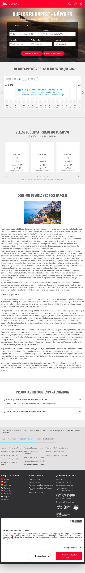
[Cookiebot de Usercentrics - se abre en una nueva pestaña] (71, 521)
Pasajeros (57, 40)
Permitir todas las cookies (69, 556)
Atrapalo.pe (6, 431)
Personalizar (42, 556)
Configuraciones (70, 547)
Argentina (7, 497)
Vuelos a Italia (41, 431)
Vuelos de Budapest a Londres (57, 448)
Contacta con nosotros (64, 485)
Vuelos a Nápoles (56, 431)
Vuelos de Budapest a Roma (11, 455)
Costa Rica (8, 491)
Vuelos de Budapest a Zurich (34, 461)
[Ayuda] (75, 3)
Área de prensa (34, 482)
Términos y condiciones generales (41, 485)
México (6, 500)
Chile (6, 482)
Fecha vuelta (35, 40)
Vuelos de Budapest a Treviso (34, 457)
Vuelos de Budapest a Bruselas (12, 451)
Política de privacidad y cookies (27, 537)
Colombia (7, 485)
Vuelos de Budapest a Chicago (57, 455)
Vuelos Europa (27, 431)
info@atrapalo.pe (67, 502)
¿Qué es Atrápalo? (35, 479)
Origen (12, 30)
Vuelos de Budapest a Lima (33, 448)
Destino (45, 30)
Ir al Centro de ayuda (63, 482)
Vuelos (16, 431)
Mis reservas (60, 479)
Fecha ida (13, 40)
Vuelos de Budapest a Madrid (11, 448)
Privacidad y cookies (36, 492)
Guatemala (8, 494)
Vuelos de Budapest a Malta (56, 451)
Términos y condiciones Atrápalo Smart (40, 489)
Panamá (7, 488)
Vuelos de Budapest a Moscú (34, 465)
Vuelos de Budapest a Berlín (11, 459)
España (6, 479)
